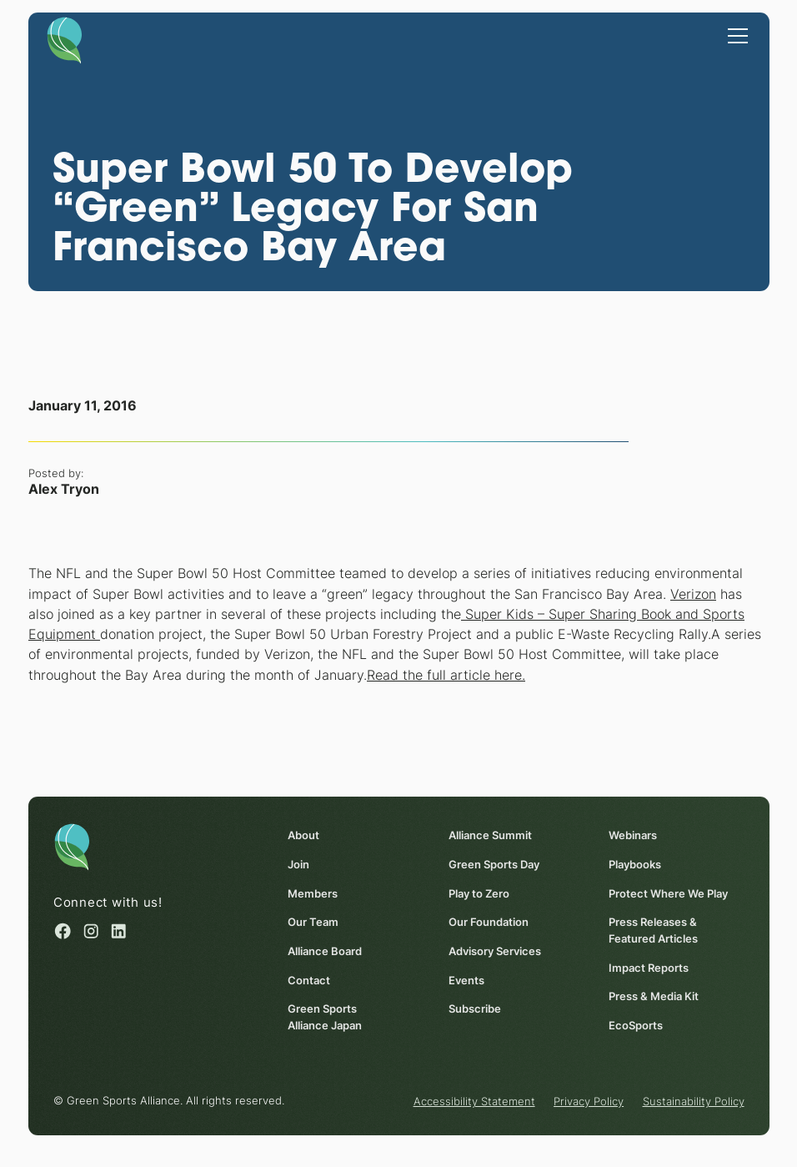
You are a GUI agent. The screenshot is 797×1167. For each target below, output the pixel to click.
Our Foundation (488, 921)
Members (313, 892)
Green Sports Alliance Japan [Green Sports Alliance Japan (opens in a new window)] (325, 1017)
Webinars (633, 835)
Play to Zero (478, 892)
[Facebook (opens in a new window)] (62, 931)
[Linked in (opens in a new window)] (118, 931)
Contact (309, 979)
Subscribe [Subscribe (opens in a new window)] (474, 1008)
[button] (735, 34)
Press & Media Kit (654, 996)
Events (466, 979)
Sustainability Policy (693, 1101)
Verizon (693, 594)
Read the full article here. (446, 674)
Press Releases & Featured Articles (653, 930)
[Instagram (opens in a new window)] (90, 931)
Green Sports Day (493, 864)
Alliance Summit (489, 835)
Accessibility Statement (473, 1101)
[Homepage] (64, 39)
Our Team (313, 921)
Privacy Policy (589, 1101)
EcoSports (636, 1025)
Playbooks (635, 864)
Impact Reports (649, 966)
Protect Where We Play (668, 892)
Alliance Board (325, 951)
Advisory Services (494, 951)
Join (298, 864)
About (303, 835)
